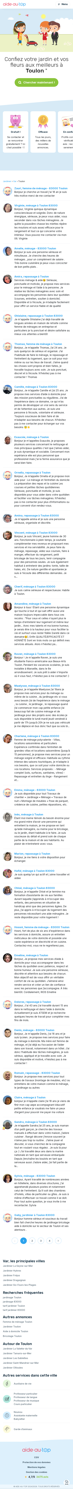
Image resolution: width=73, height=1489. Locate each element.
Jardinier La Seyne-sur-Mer (18, 1265)
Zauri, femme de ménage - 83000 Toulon (40, 188)
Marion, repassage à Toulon (32, 853)
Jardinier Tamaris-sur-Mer (17, 1353)
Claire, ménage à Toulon (29, 1097)
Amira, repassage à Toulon (31, 276)
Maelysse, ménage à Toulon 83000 (37, 685)
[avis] (36, 1477)
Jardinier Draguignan (14, 1280)
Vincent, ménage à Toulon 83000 (36, 532)
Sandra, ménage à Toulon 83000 (35, 1121)
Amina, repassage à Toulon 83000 (36, 515)
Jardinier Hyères (12, 1270)
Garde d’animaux (23, 1429)
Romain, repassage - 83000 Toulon (37, 1072)
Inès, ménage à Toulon (28, 814)
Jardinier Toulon (12, 1326)
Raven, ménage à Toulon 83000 (35, 653)
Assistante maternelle (25, 1415)
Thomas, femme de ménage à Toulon (38, 344)
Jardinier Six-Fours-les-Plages (19, 1284)
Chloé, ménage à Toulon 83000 (34, 888)
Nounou (18, 1412)
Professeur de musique (26, 1400)
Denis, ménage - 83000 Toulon (34, 1030)
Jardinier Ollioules (13, 1367)
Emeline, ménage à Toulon (31, 955)
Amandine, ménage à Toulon (32, 603)
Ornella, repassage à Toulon (32, 472)
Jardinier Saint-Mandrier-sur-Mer (21, 1362)
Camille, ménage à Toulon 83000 (35, 386)
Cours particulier (23, 1404)
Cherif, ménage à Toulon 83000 (34, 586)
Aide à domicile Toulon (15, 1331)
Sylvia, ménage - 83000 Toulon (34, 1175)
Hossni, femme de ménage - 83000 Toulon (41, 927)
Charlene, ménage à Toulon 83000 (36, 736)
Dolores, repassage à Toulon (32, 1001)
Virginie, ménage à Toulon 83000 (36, 205)
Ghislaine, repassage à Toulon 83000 (38, 315)
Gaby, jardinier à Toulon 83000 (34, 1215)
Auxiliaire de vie (22, 1383)
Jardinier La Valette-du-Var (17, 1348)
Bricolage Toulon (12, 1336)
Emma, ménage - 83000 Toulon (34, 789)
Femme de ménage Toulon (17, 1321)
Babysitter (19, 1419)
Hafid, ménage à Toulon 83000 (34, 870)
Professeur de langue (25, 1397)
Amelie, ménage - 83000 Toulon (35, 248)
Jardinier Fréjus (11, 1275)
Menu (63, 4)
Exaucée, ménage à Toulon (31, 437)
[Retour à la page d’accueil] (14, 4)
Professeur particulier (25, 1393)
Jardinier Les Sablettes (15, 1358)
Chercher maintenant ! (36, 82)
